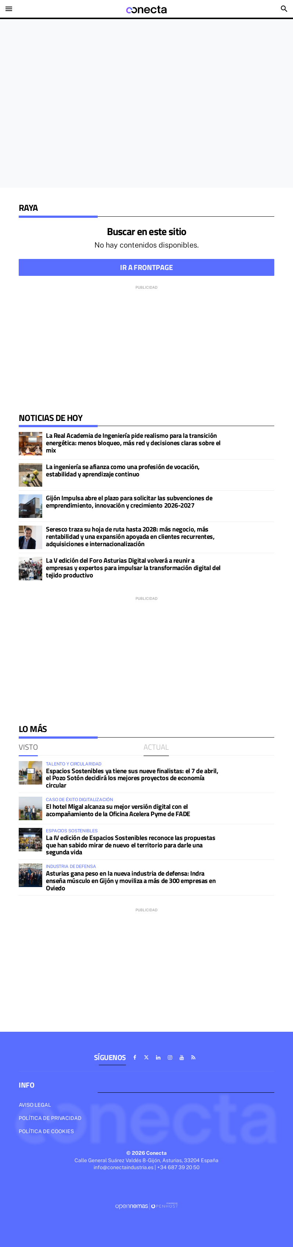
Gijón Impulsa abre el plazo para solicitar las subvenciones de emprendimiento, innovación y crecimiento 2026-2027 (129, 501)
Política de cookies (46, 1131)
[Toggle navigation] (9, 9)
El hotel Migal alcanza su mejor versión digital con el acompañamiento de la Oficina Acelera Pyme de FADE (118, 810)
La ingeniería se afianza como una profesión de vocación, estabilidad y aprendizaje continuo (123, 470)
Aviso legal (35, 1105)
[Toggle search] (284, 9)
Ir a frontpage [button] (146, 267)
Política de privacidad (50, 1118)
